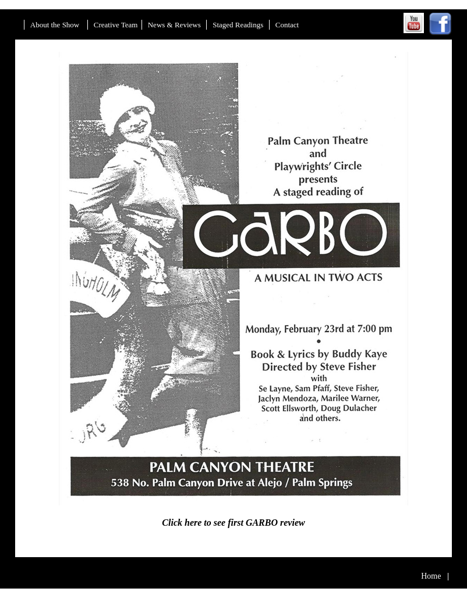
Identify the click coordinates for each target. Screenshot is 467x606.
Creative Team (116, 24)
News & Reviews (175, 24)
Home (435, 576)
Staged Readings (239, 24)
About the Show (56, 24)
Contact (287, 24)
